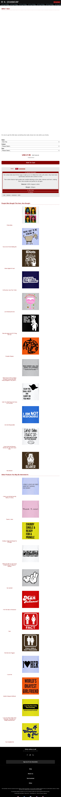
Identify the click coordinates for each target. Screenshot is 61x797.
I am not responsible (9, 425)
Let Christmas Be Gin (9, 311)
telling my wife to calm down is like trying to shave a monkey (9, 565)
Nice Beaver (9, 470)
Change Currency (31, 157)
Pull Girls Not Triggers (9, 653)
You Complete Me (9, 742)
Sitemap (45, 793)
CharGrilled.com (33, 793)
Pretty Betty (9, 225)
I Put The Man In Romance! (9, 609)
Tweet (12, 168)
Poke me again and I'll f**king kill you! (9, 334)
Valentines (8, 195)
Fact (9, 631)
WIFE (19, 195)
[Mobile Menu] (1, 2)
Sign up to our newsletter (30, 762)
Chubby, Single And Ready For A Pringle (9, 541)
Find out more (46, 791)
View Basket (57, 2)
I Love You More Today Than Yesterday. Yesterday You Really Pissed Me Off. (9, 719)
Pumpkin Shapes (10, 356)
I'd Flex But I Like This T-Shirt (10, 290)
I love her (9, 674)
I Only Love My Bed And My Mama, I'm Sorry (9, 497)
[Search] (5, 2)
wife (4, 195)
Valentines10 (14, 195)
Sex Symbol (9, 588)
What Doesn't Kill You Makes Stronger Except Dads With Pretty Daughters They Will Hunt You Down (9, 379)
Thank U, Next (9, 519)
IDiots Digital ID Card (10, 268)
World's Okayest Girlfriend (9, 696)
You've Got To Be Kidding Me (10, 246)
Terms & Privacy (40, 793)
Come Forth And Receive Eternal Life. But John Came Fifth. (9, 448)
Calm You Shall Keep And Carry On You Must (9, 402)
